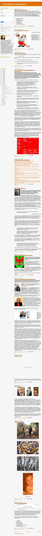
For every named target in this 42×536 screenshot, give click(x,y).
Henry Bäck (8, 35)
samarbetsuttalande (18, 115)
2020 (2, 75)
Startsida (28, 531)
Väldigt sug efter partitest (21, 503)
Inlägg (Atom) (22, 533)
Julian (17, 499)
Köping (18, 418)
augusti (3, 98)
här (20, 294)
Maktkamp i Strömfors (4, 31)
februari (3, 103)
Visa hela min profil (3, 54)
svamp (19, 499)
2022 (2, 73)
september (3, 97)
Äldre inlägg (39, 531)
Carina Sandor (19, 529)
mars (3, 102)
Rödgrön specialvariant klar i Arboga (23, 255)
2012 (2, 82)
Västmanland (24, 352)
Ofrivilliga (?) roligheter (20, 53)
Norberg (21, 156)
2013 (2, 81)
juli (2, 99)
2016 (2, 78)
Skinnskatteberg (24, 418)
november (3, 85)
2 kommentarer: (25, 498)
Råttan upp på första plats (21, 10)
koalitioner (18, 156)
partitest (22, 511)
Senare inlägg (17, 531)
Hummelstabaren (19, 66)
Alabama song (18, 356)
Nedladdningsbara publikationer (22, 160)
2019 (2, 76)
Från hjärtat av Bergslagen (14, 4)
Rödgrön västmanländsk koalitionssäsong (25, 279)
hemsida (16, 405)
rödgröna (23, 156)
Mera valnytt (17, 386)
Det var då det (3, 30)
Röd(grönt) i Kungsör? (20, 188)
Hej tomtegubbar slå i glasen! (22, 30)
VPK (25, 66)
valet (23, 529)
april (3, 101)
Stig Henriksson (26, 285)
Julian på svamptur (19, 421)
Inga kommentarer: (25, 155)
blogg (32, 239)
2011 (2, 83)
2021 (2, 74)
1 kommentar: (25, 65)
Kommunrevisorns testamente (5, 29)
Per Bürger (23, 66)
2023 (2, 72)
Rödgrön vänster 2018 (4, 28)
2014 (2, 80)
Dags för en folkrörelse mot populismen (6, 27)
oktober (3, 86)
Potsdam (20, 418)
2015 (2, 79)
